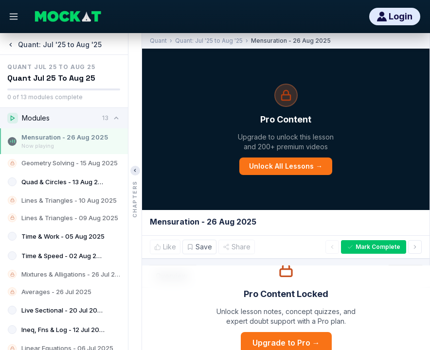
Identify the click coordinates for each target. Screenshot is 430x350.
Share (237, 247)
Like (165, 247)
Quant (158, 40)
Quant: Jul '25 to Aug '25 (209, 40)
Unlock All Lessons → (285, 166)
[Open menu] (13, 16)
